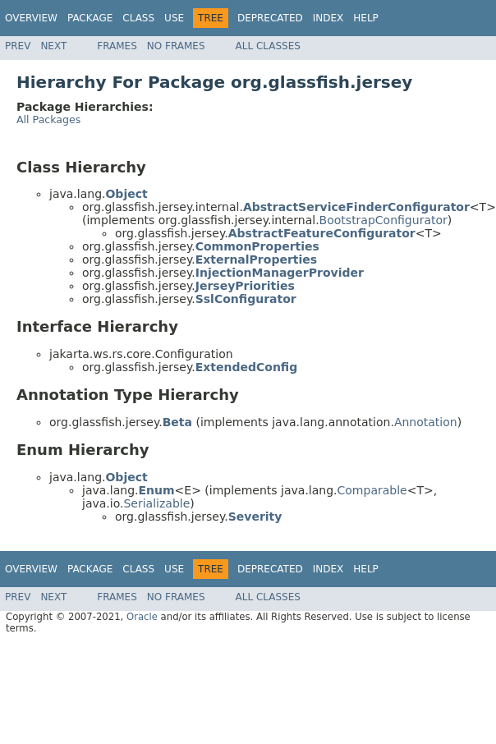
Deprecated (270, 18)
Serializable (156, 503)
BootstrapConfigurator (383, 220)
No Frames (176, 46)
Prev (17, 46)
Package (90, 18)
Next (53, 46)
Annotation (425, 422)
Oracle (142, 616)
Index (328, 18)
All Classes (268, 46)
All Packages (48, 119)
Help (366, 18)
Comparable (372, 490)
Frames (117, 46)
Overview (31, 18)
